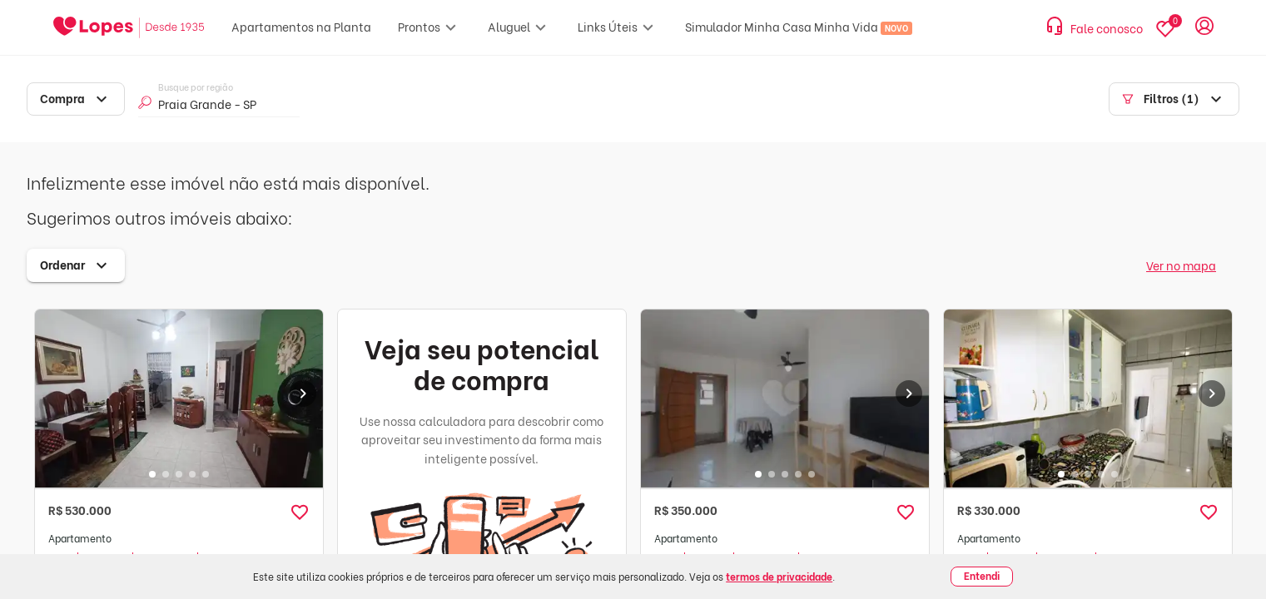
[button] (300, 512)
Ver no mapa (1181, 265)
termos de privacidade (779, 576)
